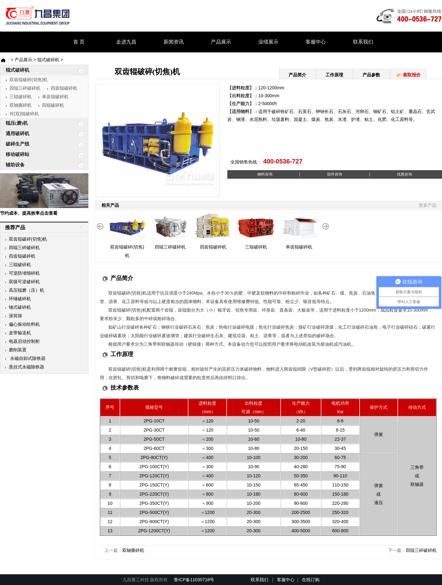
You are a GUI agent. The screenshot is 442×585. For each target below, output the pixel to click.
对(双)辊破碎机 (22, 113)
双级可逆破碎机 (22, 281)
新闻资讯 (174, 42)
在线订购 (311, 579)
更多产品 (427, 205)
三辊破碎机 (19, 96)
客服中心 (316, 42)
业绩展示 (268, 42)
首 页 (79, 42)
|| (334, 174)
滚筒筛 (13, 315)
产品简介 (297, 74)
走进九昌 (126, 42)
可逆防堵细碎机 (22, 273)
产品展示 (221, 42)
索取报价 (408, 74)
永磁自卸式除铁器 (25, 358)
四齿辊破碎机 (62, 88)
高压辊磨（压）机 (24, 290)
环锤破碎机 (18, 298)
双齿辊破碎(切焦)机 (27, 79)
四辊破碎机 (51, 105)
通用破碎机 (39, 134)
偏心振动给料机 (22, 324)
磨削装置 (16, 349)
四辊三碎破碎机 (23, 88)
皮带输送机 (18, 332)
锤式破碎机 (18, 307)
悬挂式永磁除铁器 (24, 366)
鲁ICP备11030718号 (195, 579)
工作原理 (334, 74)
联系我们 (363, 42)
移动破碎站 (39, 155)
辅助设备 (39, 165)
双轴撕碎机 (19, 105)
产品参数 (371, 74)
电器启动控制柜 (22, 341)
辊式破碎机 (48, 59)
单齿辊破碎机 (53, 96)
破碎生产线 (39, 144)
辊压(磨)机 (39, 123)
